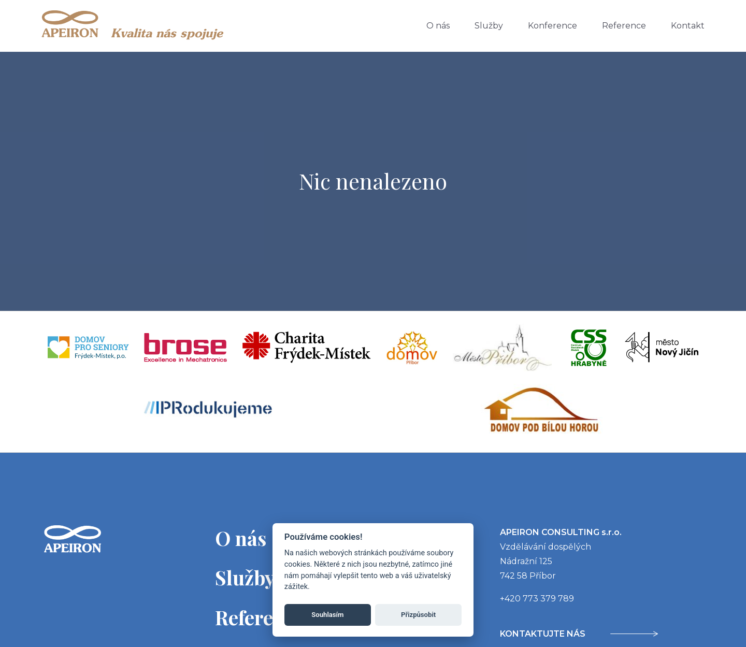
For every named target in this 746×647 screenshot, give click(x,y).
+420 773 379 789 (537, 598)
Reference (624, 26)
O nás (438, 26)
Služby (489, 26)
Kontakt (688, 26)
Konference (552, 26)
